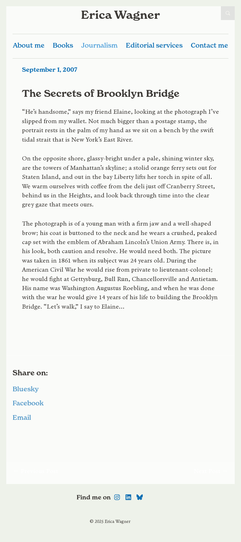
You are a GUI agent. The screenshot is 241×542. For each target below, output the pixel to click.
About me (29, 45)
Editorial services (154, 45)
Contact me (209, 45)
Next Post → (211, 473)
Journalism (99, 45)
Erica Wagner (120, 15)
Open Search (228, 13)
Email (22, 417)
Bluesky (26, 389)
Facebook (28, 403)
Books (63, 45)
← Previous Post (35, 473)
